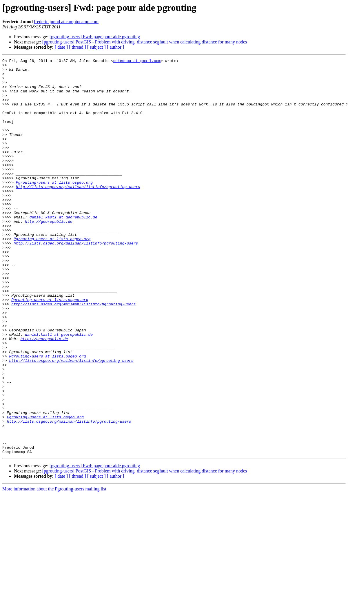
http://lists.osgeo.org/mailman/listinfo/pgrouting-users (78, 212)
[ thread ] (77, 47)
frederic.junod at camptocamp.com (66, 21)
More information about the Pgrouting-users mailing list (54, 567)
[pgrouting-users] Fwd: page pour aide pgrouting (95, 36)
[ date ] (61, 47)
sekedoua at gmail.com (137, 61)
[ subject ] (96, 47)
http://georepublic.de (48, 254)
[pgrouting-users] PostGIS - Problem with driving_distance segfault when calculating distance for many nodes (144, 41)
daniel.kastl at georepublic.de (63, 249)
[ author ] (115, 47)
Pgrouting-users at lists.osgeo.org (54, 207)
